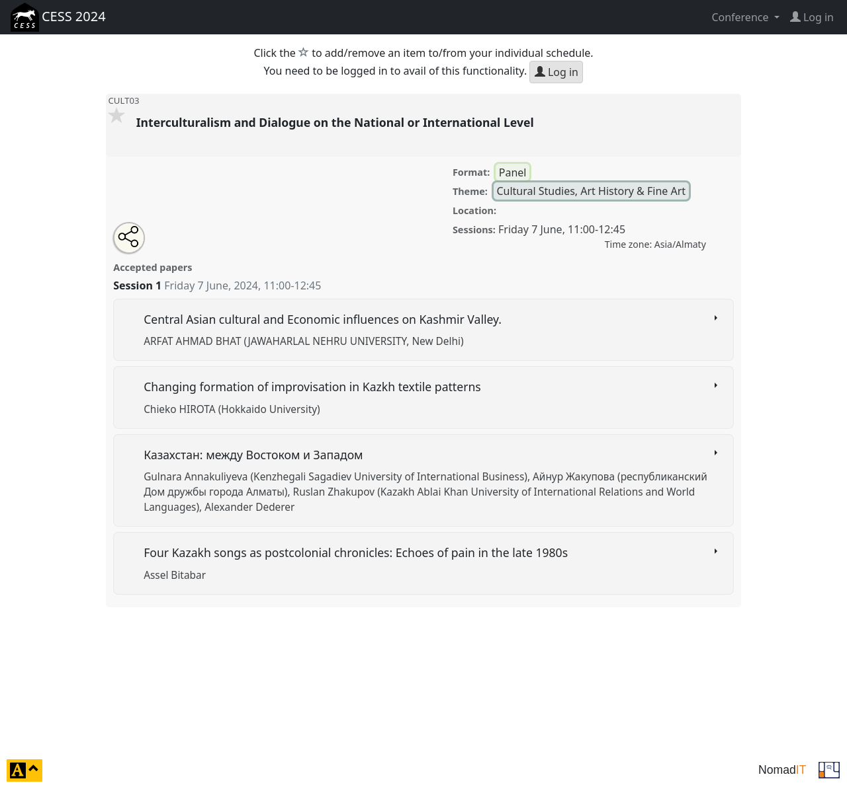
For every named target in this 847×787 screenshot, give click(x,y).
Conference (741, 17)
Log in (556, 72)
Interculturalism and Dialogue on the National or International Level (338, 122)
